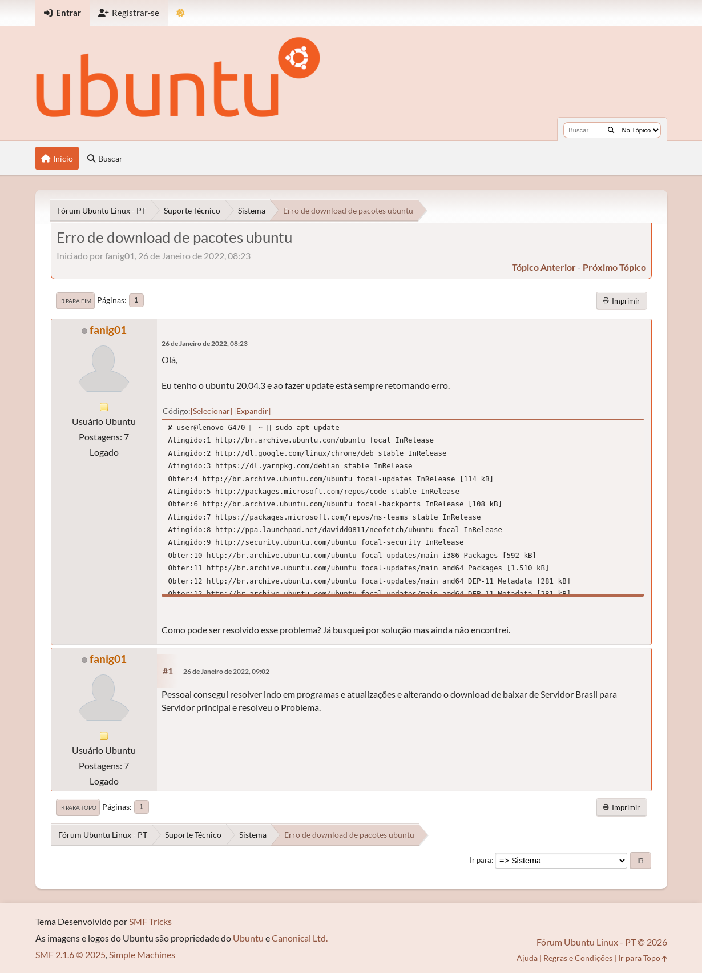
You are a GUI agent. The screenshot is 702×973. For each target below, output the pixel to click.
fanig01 (108, 329)
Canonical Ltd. (300, 937)
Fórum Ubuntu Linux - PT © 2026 (601, 941)
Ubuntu (248, 937)
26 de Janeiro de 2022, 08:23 (205, 343)
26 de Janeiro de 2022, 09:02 (226, 671)
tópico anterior (544, 267)
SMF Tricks (150, 921)
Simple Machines (142, 954)
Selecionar (211, 411)
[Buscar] (611, 130)
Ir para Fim (75, 300)
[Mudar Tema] (180, 13)
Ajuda (527, 958)
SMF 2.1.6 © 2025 (70, 954)
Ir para (480, 860)
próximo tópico (614, 267)
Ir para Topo (77, 807)
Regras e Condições (577, 958)
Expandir (252, 411)
